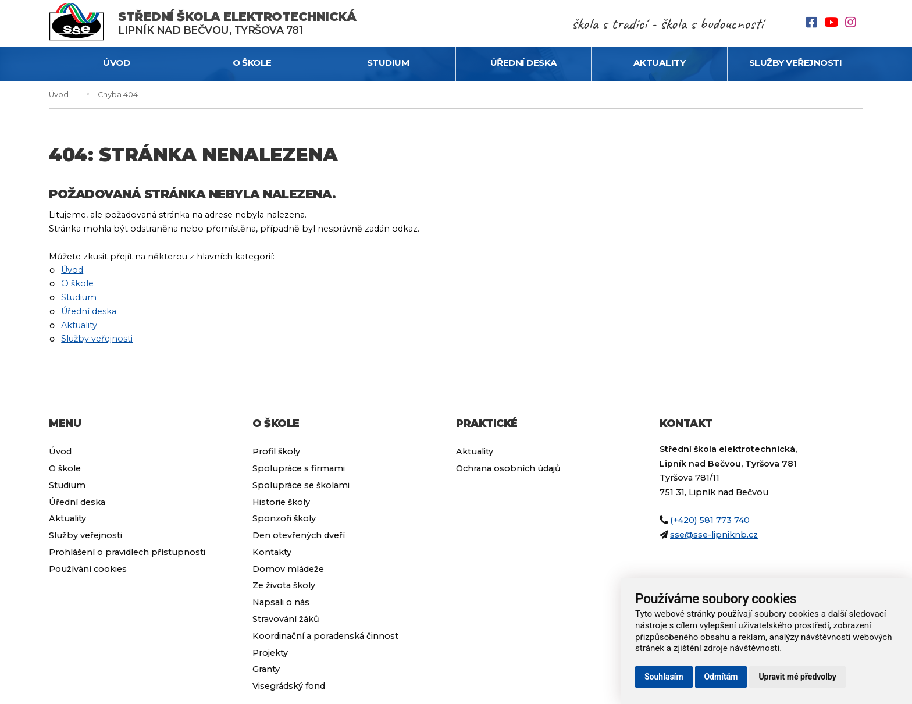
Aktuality (659, 62)
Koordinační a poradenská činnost (325, 636)
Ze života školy (283, 585)
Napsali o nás (280, 602)
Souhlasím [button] (663, 676)
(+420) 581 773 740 (710, 520)
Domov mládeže (288, 569)
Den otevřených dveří (298, 535)
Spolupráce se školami (301, 485)
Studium (388, 62)
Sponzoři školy (284, 518)
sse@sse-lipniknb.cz (714, 534)
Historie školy (281, 502)
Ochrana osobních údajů (508, 468)
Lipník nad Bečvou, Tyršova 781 (237, 22)
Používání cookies (88, 569)
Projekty (270, 653)
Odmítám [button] (721, 676)
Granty (266, 669)
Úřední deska (523, 62)
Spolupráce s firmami (298, 468)
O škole (252, 62)
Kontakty (271, 552)
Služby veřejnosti (795, 62)
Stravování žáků (285, 619)
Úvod (116, 62)
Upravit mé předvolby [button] (797, 676)
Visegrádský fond (288, 686)
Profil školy (276, 451)
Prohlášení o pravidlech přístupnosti (127, 552)
